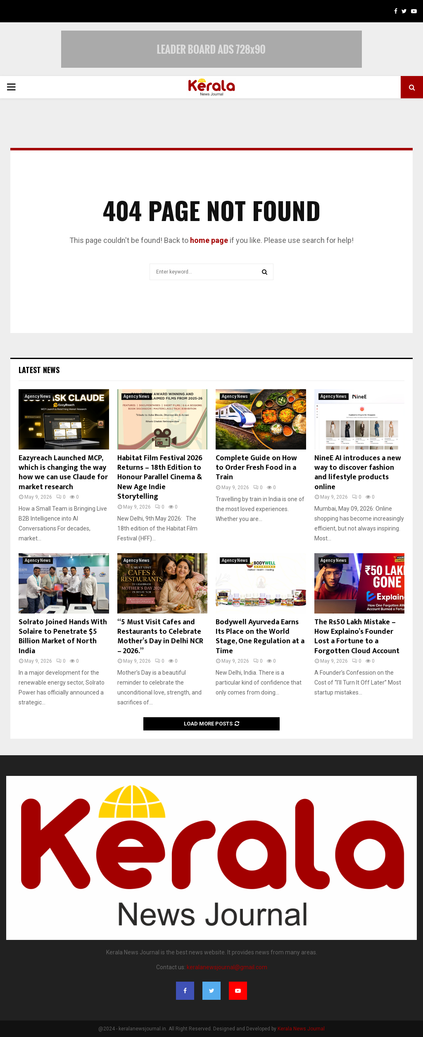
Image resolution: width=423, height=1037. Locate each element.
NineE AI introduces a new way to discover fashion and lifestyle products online (357, 472)
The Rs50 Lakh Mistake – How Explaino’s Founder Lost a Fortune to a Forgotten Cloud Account (356, 636)
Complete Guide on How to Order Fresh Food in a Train (256, 468)
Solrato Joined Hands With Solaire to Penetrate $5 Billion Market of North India (63, 636)
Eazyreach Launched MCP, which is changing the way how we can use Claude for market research (63, 472)
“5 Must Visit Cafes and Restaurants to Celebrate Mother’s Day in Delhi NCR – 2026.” (160, 636)
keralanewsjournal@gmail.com (227, 967)
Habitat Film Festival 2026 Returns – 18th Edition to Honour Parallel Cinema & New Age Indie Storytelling (159, 477)
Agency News (38, 396)
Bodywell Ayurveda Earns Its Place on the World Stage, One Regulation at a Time (260, 636)
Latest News (39, 369)
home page (209, 240)
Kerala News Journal (301, 1029)
